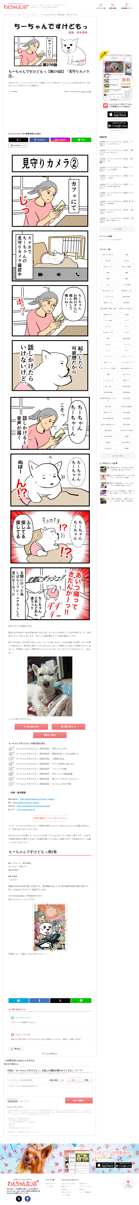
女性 (73, 1080)
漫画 (108, 278)
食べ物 (108, 261)
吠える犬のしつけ (108, 290)
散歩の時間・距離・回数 (108, 308)
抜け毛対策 (108, 436)
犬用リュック (108, 362)
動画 (126, 278)
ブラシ (126, 350)
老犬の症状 (108, 430)
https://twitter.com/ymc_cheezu (26, 803)
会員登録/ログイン (127, 8)
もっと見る (117, 229)
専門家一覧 (83, 1183)
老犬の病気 (126, 424)
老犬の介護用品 (127, 406)
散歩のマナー (108, 314)
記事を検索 (112, 8)
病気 (108, 272)
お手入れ (126, 261)
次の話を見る (67, 727)
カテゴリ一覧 (100, 8)
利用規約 (64, 1189)
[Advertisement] (29, 111)
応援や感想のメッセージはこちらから (50, 818)
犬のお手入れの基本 (126, 430)
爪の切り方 (108, 448)
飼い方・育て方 (108, 255)
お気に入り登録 (86, 91)
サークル (108, 326)
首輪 (108, 338)
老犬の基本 (126, 398)
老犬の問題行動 (108, 418)
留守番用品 (126, 392)
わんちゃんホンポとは (68, 1183)
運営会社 (82, 1189)
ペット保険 (49, 1186)
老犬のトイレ (108, 412)
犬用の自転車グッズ (126, 368)
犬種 (126, 255)
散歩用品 (126, 302)
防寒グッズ (126, 380)
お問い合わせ (65, 1192)
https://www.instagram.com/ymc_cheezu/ (37, 799)
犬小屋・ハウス (108, 332)
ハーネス (126, 332)
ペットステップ (108, 380)
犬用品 (126, 314)
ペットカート (108, 356)
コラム (108, 284)
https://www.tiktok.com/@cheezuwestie (33, 806)
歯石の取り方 (126, 442)
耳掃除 (126, 448)
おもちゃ (108, 344)
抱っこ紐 (108, 386)
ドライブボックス (126, 362)
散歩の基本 (126, 296)
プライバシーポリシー (86, 1186)
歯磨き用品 (126, 338)
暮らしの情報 (126, 267)
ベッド (126, 326)
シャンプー (126, 344)
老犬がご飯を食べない (108, 424)
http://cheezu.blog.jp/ (26, 810)
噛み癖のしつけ (127, 290)
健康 (126, 272)
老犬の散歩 (126, 418)
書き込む (17, 1048)
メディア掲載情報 (85, 1192)
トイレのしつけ (108, 296)
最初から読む (50, 735)
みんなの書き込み (51, 1053)
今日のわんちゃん (51, 1183)
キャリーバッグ (127, 356)
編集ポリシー (65, 1186)
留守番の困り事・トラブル (108, 399)
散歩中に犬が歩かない (126, 308)
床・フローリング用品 (108, 368)
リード (108, 350)
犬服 (108, 374)
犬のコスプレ (126, 374)
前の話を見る (33, 727)
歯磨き (108, 442)
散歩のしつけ (108, 302)
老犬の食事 (126, 412)
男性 (86, 1080)
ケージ (126, 320)
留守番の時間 (108, 392)
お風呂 (126, 436)
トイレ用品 (108, 320)
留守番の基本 (126, 386)
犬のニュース (108, 267)
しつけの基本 (126, 284)
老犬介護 (108, 406)
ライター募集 (65, 1195)
